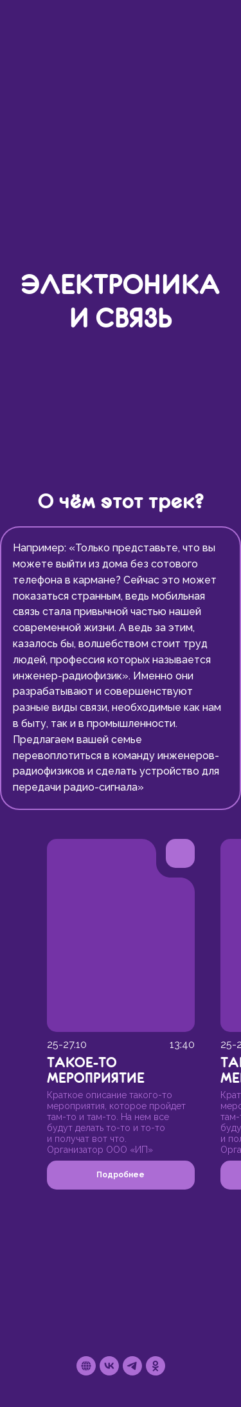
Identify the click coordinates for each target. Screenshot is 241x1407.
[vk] (109, 1365)
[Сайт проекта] (86, 1365)
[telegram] (132, 1365)
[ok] (155, 1365)
